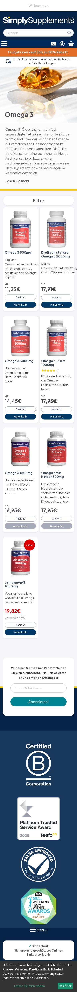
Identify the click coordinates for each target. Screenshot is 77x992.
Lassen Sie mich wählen (29, 986)
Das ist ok (65, 986)
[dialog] (38, 976)
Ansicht (20, 297)
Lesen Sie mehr (17, 181)
